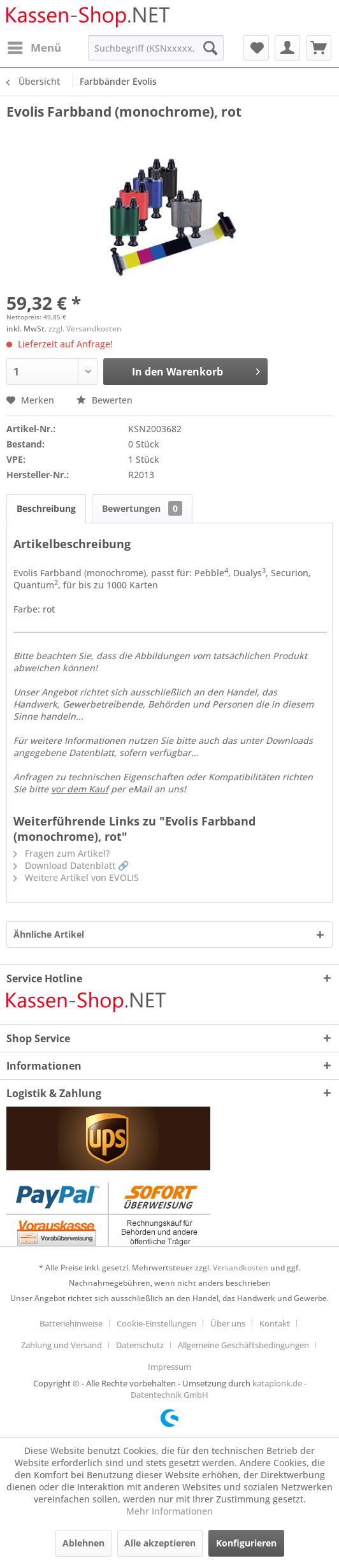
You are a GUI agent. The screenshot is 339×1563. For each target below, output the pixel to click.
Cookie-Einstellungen (156, 1323)
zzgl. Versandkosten (85, 328)
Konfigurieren (246, 1543)
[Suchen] (210, 48)
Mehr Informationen (169, 1511)
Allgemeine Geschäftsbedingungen (243, 1345)
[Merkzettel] (256, 48)
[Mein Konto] (287, 48)
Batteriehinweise (71, 1323)
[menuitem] (34, 48)
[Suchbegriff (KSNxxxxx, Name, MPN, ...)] (156, 48)
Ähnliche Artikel (48, 934)
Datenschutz (140, 1345)
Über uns (227, 1323)
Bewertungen (142, 508)
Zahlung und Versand (61, 1345)
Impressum (169, 1366)
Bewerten (104, 400)
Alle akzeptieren (160, 1543)
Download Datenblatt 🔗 (71, 865)
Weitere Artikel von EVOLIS (76, 877)
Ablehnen (83, 1543)
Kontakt (274, 1323)
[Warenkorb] (318, 48)
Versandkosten (240, 1267)
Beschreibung (46, 508)
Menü (34, 46)
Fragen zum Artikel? (61, 853)
